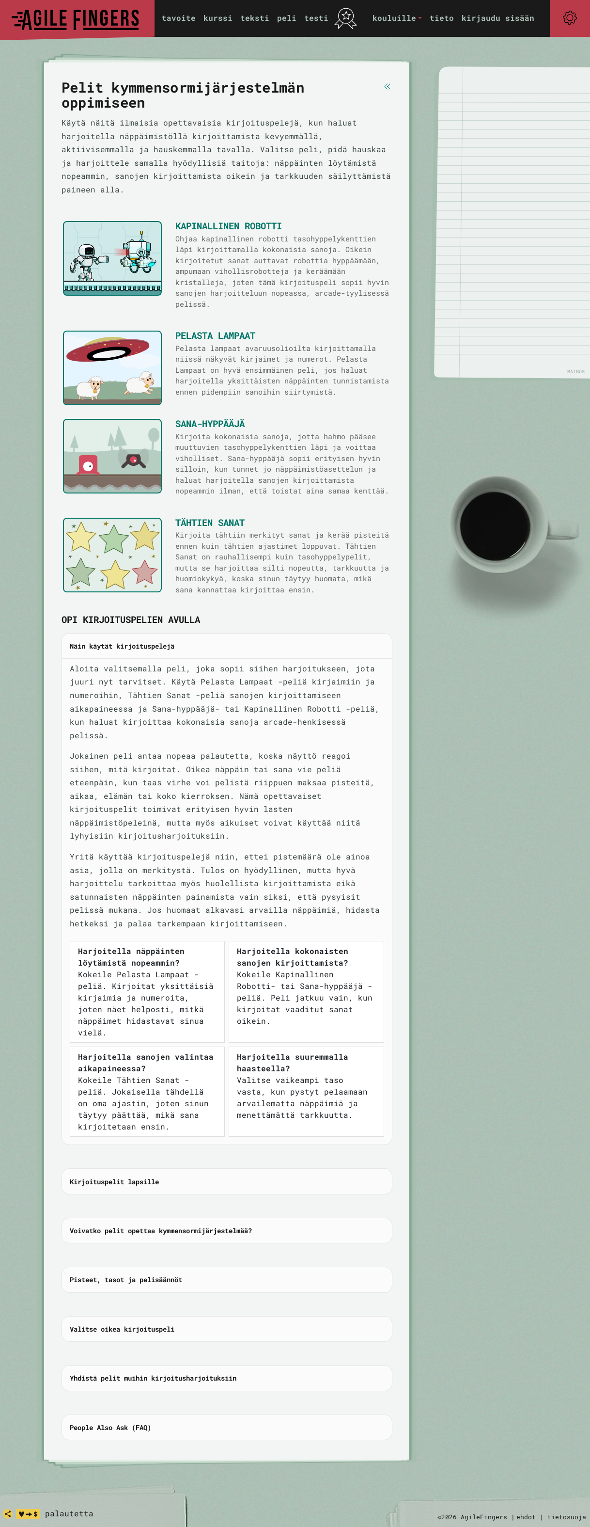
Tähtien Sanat (210, 522)
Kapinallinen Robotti (228, 226)
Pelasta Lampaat (215, 335)
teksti (254, 18)
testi (316, 18)
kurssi (218, 18)
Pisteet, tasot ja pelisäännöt (126, 1279)
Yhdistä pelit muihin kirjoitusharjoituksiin (153, 1378)
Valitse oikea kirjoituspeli (122, 1329)
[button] (397, 18)
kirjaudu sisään (498, 18)
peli (286, 18)
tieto (442, 18)
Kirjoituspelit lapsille (114, 1181)
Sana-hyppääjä (210, 423)
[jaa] (8, 1514)
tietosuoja (566, 1517)
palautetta (69, 1513)
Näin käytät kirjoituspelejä (122, 646)
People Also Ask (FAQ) (110, 1427)
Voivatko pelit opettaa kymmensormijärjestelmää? (161, 1230)
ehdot (526, 1517)
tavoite (179, 18)
